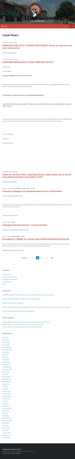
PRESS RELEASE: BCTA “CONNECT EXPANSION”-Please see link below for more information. (37, 46)
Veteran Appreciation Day (9, 182)
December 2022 (6, 394)
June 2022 (5, 403)
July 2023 (5, 386)
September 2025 (7, 350)
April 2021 (5, 413)
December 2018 (6, 435)
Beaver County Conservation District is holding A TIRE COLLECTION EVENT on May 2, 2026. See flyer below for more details (36, 307)
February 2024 (6, 376)
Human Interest (26, 188)
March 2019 (5, 430)
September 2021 (7, 408)
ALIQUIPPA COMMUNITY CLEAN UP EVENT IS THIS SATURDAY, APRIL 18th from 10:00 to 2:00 (27, 295)
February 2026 (6, 342)
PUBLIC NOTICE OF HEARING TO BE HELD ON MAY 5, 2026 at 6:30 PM (21, 299)
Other (15, 42)
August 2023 (5, 384)
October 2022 (6, 398)
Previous (24, 258)
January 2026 (6, 345)
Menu (38, 26)
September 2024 (7, 369)
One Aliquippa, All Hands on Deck (11, 449)
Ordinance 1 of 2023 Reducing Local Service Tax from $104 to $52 (25, 324)
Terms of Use (6, 453)
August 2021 (5, 411)
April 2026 (5, 337)
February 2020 (6, 428)
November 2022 (6, 396)
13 (46, 258)
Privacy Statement (16, 453)
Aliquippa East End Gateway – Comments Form (24, 225)
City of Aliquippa (37, 21)
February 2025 (6, 362)
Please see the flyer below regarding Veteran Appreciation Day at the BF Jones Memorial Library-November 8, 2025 (36, 175)
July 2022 (5, 401)
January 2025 (6, 364)
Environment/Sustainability (10, 279)
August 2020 (5, 423)
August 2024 (5, 372)
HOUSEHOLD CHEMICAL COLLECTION (12, 250)
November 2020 (6, 418)
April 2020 (5, 425)
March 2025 (5, 359)
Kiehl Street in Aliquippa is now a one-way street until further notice (31, 322)
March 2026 (5, 340)
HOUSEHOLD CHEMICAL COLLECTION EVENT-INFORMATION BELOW (35, 239)
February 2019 (6, 433)
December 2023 (6, 379)
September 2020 (7, 420)
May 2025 (4, 357)
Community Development (9, 277)
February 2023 (6, 391)
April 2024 (5, 374)
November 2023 (6, 381)
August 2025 (5, 352)
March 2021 (5, 416)
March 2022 (5, 406)
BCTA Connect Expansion (9, 52)
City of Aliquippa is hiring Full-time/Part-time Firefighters (18, 311)
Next (52, 258)
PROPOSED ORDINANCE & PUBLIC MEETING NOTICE (27, 62)
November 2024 (6, 367)
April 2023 (5, 389)
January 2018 (6, 437)
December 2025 (6, 347)
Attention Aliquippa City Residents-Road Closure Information (32, 191)
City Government (16, 188)
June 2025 (5, 354)
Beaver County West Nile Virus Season (12, 303)
